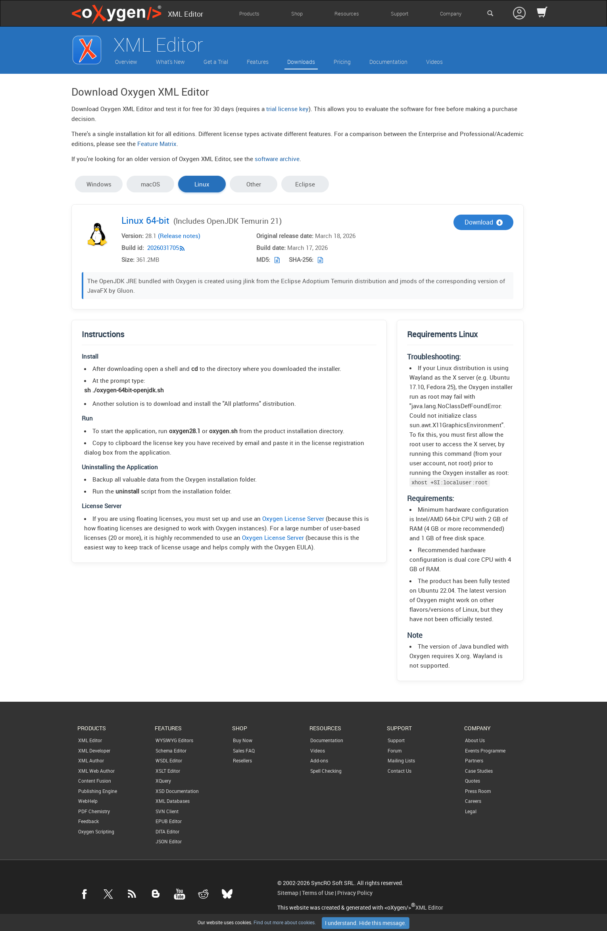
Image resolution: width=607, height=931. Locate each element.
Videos (434, 61)
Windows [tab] (98, 184)
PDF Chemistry (94, 811)
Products (249, 13)
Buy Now (242, 740)
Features (258, 61)
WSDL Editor (169, 760)
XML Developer (94, 750)
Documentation (388, 61)
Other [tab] (253, 184)
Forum (394, 750)
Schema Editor (171, 750)
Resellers (242, 760)
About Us (475, 740)
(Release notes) (179, 236)
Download (484, 222)
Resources (346, 13)
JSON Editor (169, 841)
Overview (126, 61)
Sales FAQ (244, 750)
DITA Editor (167, 831)
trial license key (287, 109)
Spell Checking (326, 771)
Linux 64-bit (145, 220)
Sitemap (287, 892)
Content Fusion (94, 780)
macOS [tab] (150, 184)
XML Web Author (96, 771)
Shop (297, 13)
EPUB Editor (169, 821)
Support (399, 13)
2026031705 (163, 248)
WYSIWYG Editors (174, 740)
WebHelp (88, 801)
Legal (470, 811)
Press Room (478, 791)
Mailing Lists (401, 760)
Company (450, 13)
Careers (473, 801)
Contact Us (399, 771)
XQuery (163, 780)
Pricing (342, 61)
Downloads (301, 61)
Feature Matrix (157, 144)
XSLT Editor (168, 771)
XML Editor (90, 740)
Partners (474, 760)
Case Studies (479, 771)
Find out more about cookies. (284, 922)
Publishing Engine (97, 791)
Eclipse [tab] (305, 184)
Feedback (88, 821)
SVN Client (167, 811)
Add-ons (319, 760)
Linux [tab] (201, 184)
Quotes (472, 780)
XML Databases (173, 801)
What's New (170, 61)
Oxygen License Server (293, 518)
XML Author (91, 760)
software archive (277, 159)
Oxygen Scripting (96, 831)
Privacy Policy (355, 892)
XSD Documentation (177, 791)
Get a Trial (216, 61)
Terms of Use (318, 892)
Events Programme (485, 750)
